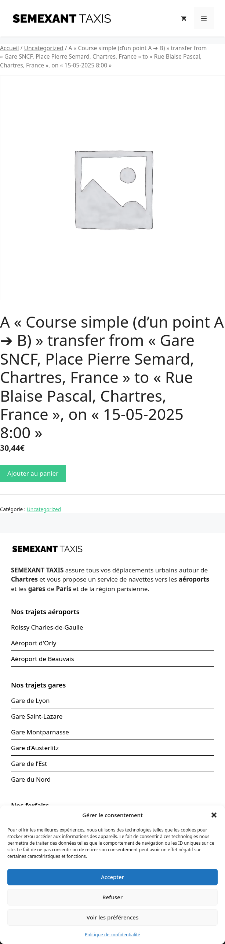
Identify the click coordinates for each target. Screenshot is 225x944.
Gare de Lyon (30, 700)
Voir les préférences (112, 917)
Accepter (112, 877)
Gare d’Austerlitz (35, 748)
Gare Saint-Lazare (36, 716)
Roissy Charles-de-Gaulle (47, 627)
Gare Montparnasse (40, 732)
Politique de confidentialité (112, 935)
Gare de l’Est (29, 763)
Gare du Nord (31, 779)
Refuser (112, 897)
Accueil (9, 48)
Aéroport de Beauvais (42, 658)
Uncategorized (43, 48)
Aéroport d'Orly (33, 643)
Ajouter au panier (32, 473)
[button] (214, 815)
